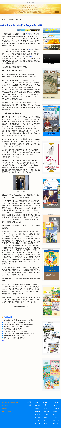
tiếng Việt (55, 423)
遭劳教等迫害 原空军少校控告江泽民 (15, 338)
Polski (45, 423)
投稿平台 (4, 408)
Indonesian (46, 411)
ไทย (54, 414)
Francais (37, 423)
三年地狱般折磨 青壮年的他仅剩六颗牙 (15, 331)
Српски (55, 411)
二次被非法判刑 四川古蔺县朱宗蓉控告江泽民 (17, 322)
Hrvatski (45, 408)
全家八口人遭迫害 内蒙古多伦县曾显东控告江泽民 (19, 333)
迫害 (30, 49)
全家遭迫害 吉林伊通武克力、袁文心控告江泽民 (18, 320)
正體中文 (30, 402)
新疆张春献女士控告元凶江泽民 (13, 329)
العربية (37, 402)
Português (56, 402)
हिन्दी (44, 405)
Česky (37, 408)
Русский (55, 405)
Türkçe (55, 417)
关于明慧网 (5, 405)
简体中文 (30, 405)
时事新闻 (10, 19)
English (37, 414)
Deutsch (37, 411)
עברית (45, 402)
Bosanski (38, 405)
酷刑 (32, 56)
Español (37, 417)
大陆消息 (19, 19)
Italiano (45, 414)
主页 (3, 19)
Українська (56, 420)
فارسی (37, 420)
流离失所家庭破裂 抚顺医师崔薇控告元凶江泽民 (18, 324)
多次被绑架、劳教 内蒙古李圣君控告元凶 (16, 326)
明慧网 (28, 34)
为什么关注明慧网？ (7, 411)
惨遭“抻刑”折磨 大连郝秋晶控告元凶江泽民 (17, 335)
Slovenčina (56, 408)
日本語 (45, 417)
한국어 (45, 420)
